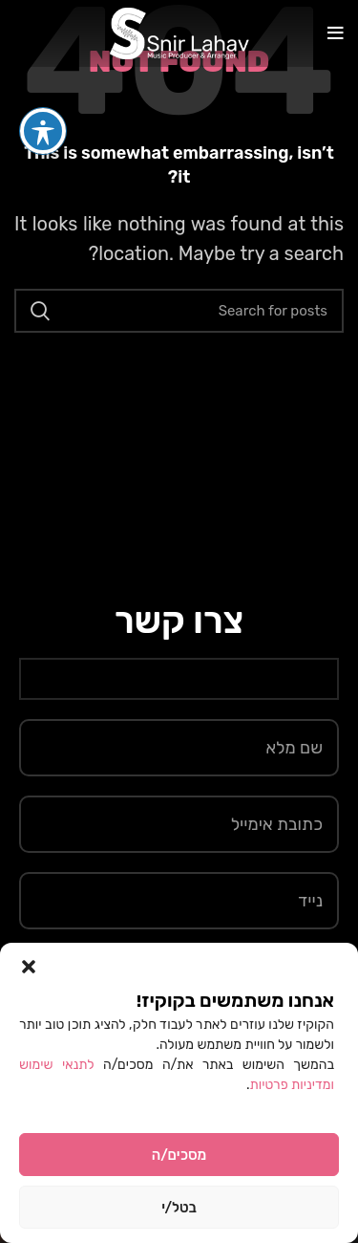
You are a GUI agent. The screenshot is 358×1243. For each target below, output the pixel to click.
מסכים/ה (179, 1155)
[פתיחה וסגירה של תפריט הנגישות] (43, 97)
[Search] (179, 311)
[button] (28, 966)
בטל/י (179, 1207)
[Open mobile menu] (335, 33)
